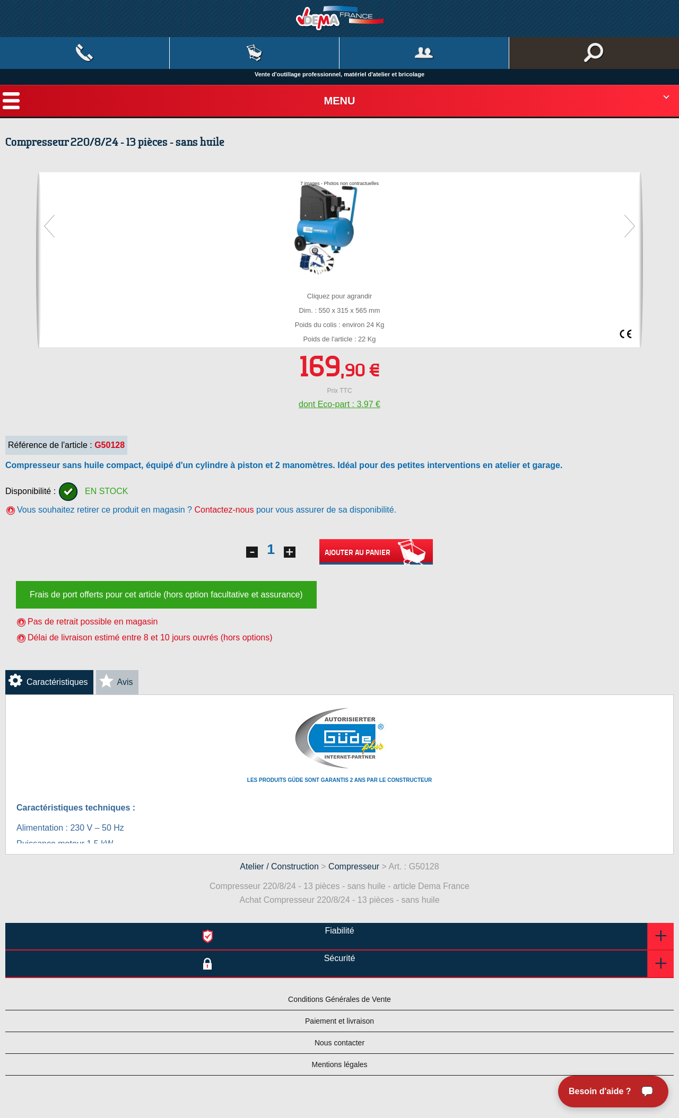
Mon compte (424, 53)
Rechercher (594, 53)
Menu (339, 101)
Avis (125, 681)
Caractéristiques (57, 681)
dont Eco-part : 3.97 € (339, 404)
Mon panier (254, 53)
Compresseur (353, 866)
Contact (84, 53)
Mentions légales (339, 1064)
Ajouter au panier (376, 552)
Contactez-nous (224, 509)
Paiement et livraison (339, 1021)
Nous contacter (339, 1042)
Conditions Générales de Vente (339, 999)
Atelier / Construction (279, 866)
